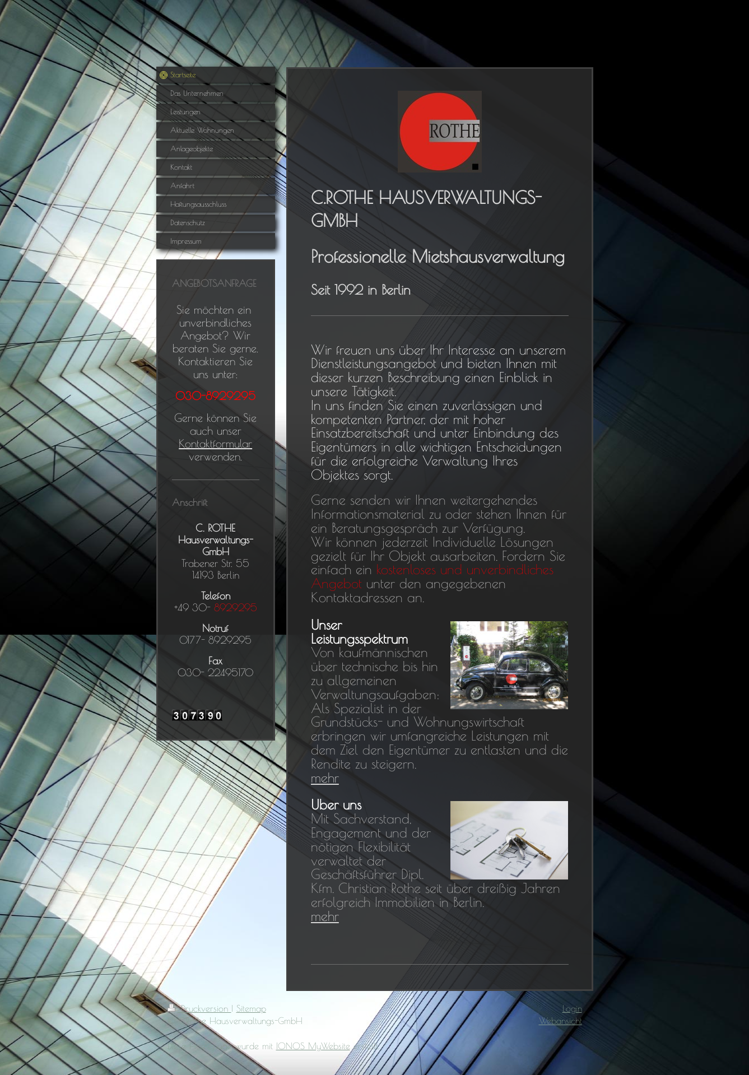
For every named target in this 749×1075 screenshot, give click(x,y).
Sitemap (251, 1008)
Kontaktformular (215, 443)
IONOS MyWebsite (313, 1046)
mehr (325, 777)
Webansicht (560, 1021)
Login (572, 1008)
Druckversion (199, 1008)
